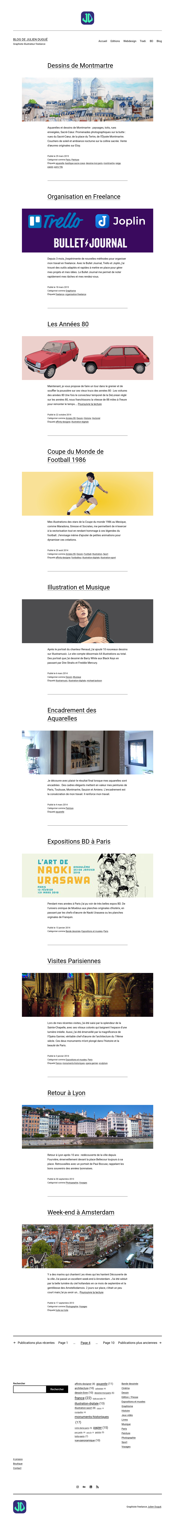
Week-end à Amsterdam (81, 1212)
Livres (125, 1419)
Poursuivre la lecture (90, 404)
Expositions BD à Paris (79, 841)
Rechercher (19, 1383)
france (59, 1063)
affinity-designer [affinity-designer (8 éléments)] (85, 1384)
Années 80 (70, 418)
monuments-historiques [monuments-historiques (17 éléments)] (92, 1420)
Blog (159, 41)
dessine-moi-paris (94, 163)
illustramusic (62, 680)
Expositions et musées (92, 931)
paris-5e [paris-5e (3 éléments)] (90, 1432)
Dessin (80, 418)
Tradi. (143, 41)
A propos (18, 1459)
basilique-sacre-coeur (75, 163)
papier (50, 167)
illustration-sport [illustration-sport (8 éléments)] (85, 1408)
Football (87, 554)
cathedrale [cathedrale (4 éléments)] (100, 1388)
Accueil (102, 41)
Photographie (72, 1182)
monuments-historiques (73, 1063)
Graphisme (71, 291)
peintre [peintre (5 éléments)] (99, 1432)
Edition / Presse (130, 1397)
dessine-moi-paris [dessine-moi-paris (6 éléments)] (104, 1393)
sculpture (103, 1063)
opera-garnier (92, 1063)
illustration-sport (108, 557)
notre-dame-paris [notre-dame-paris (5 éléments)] (83, 1428)
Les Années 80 (68, 324)
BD (151, 41)
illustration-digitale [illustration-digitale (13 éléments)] (90, 1403)
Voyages (83, 1182)
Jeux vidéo (127, 1415)
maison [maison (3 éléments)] (100, 1408)
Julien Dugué (154, 1506)
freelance (60, 294)
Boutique (17, 1463)
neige (118, 163)
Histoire (87, 418)
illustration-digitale (80, 422)
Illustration (97, 554)
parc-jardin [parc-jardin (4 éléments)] (80, 1432)
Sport (105, 554)
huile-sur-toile (62, 1310)
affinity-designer (63, 422)
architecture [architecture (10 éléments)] (84, 1388)
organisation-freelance (75, 294)
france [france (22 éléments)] (83, 1398)
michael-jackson (94, 680)
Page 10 (108, 1343)
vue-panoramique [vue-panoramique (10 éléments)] (87, 1440)
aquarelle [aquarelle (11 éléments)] (104, 1384)
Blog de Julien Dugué (30, 39)
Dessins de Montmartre (80, 65)
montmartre (109, 163)
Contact (17, 1468)
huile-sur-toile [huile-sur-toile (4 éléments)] (99, 1398)
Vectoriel (96, 418)
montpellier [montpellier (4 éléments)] (80, 1412)
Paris (68, 159)
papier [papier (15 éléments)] (100, 1427)
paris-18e (58, 167)
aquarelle (60, 163)
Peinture (75, 159)
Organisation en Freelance (84, 196)
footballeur (76, 557)
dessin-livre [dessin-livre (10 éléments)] (84, 1393)
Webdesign (129, 41)
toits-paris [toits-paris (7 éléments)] (81, 1436)
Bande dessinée (73, 931)
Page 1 (63, 1343)
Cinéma (126, 1388)
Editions (115, 41)
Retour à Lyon (66, 1093)
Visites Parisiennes (74, 961)
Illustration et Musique (79, 587)
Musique (77, 677)
